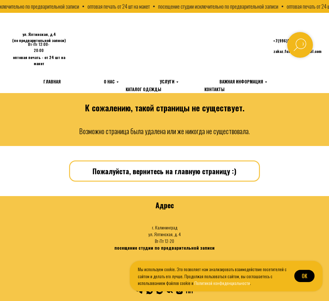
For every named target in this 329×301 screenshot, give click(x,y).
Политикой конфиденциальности (222, 283)
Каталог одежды (143, 89)
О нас (109, 81)
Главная (52, 81)
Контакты (214, 89)
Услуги (167, 81)
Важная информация (241, 81)
